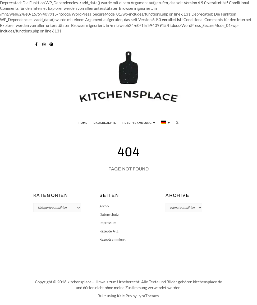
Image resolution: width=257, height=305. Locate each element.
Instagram (44, 44)
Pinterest (51, 44)
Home (83, 122)
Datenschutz (109, 214)
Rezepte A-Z (108, 231)
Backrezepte (105, 122)
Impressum (107, 223)
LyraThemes (148, 295)
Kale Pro (124, 295)
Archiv (104, 206)
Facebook (36, 44)
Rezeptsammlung (138, 122)
